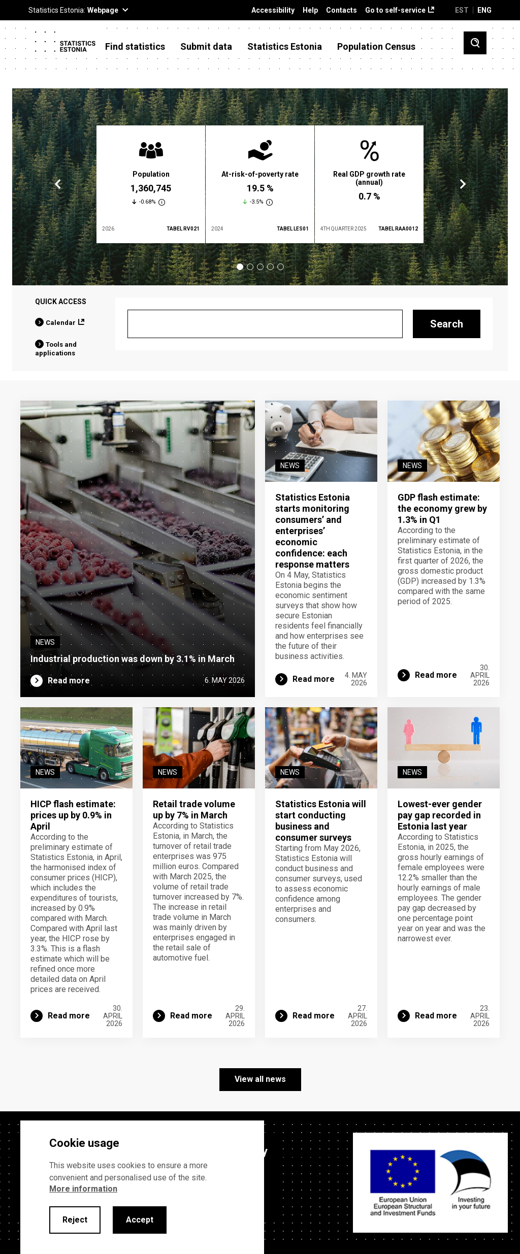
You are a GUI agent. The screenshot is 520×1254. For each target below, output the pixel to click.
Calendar (61, 322)
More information (83, 1189)
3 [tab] (260, 266)
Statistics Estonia (284, 47)
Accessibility (273, 10)
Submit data (206, 47)
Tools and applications (56, 349)
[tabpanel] (150, 184)
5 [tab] (280, 266)
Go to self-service (395, 10)
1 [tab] (240, 266)
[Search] (265, 324)
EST (462, 10)
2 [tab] (250, 266)
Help (310, 10)
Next (462, 184)
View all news (260, 1079)
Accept (139, 1220)
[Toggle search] (475, 42)
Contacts (341, 10)
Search (446, 324)
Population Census (376, 47)
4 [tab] (270, 266)
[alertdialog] (142, 1187)
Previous (58, 184)
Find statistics (135, 47)
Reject (74, 1220)
